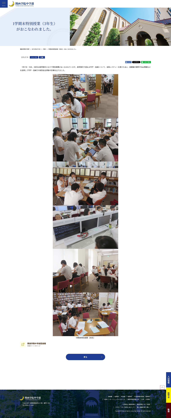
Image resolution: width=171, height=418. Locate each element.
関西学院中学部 (24, 49)
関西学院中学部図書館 (36, 344)
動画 (168, 410)
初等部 (117, 396)
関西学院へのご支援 (143, 404)
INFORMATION (36, 49)
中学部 (123, 396)
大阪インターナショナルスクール (114, 399)
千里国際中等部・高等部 (142, 396)
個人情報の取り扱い (143, 407)
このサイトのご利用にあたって (125, 407)
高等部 (130, 396)
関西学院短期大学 (133, 399)
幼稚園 (110, 396)
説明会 (168, 395)
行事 (44, 49)
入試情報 (168, 380)
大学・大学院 (145, 399)
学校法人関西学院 (129, 404)
